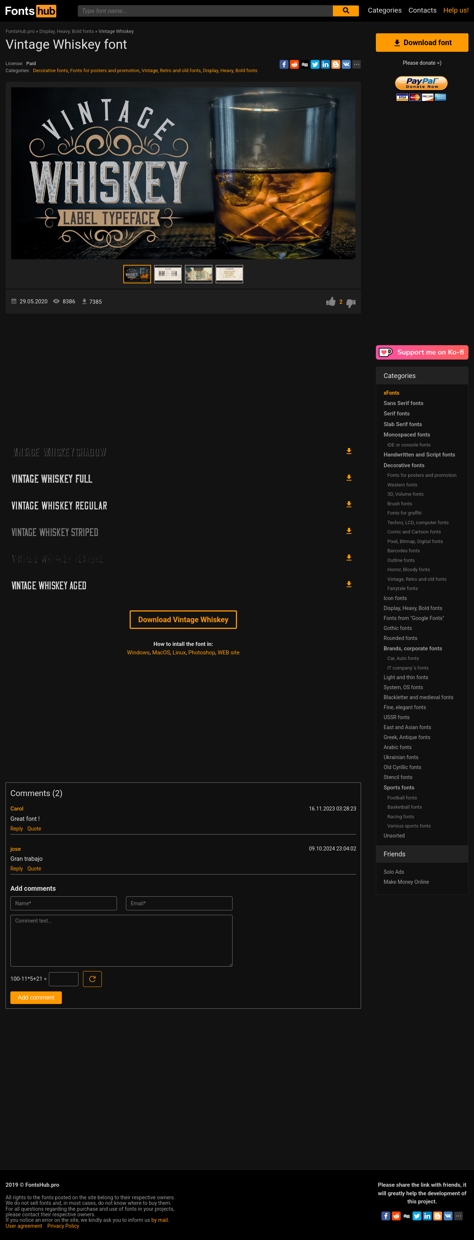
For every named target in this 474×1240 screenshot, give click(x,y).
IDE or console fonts (409, 445)
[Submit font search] (346, 11)
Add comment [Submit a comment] (36, 997)
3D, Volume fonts (405, 494)
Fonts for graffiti (404, 513)
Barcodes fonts (403, 550)
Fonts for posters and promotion (104, 70)
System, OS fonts (403, 687)
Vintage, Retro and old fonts (171, 70)
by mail (159, 1220)
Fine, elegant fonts (405, 707)
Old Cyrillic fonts (402, 767)
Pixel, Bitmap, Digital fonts (415, 541)
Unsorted (394, 836)
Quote (34, 829)
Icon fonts (395, 598)
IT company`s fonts (407, 668)
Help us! (456, 10)
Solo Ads (394, 872)
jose (15, 849)
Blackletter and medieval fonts (418, 697)
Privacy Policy (63, 1226)
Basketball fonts (404, 807)
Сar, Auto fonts (403, 658)
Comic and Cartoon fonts (414, 532)
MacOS (161, 652)
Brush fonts (399, 503)
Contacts (422, 10)
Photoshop (202, 652)
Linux (179, 652)
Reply (16, 829)
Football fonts (402, 798)
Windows (138, 652)
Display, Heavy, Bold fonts (230, 70)
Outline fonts (401, 560)
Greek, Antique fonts (407, 737)
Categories (385, 10)
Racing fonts (400, 816)
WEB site (229, 652)
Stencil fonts (398, 777)
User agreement (24, 1226)
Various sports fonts (409, 826)
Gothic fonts (398, 628)
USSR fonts (397, 717)
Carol (16, 808)
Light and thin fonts (406, 677)
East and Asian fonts (407, 727)
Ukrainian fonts (401, 757)
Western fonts (402, 485)
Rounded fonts (400, 638)
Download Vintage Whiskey (183, 619)
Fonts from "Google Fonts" (414, 618)
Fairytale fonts (402, 588)
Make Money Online (406, 882)
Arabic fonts (398, 747)
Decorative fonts (50, 70)
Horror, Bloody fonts (408, 569)
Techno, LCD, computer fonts (418, 522)
